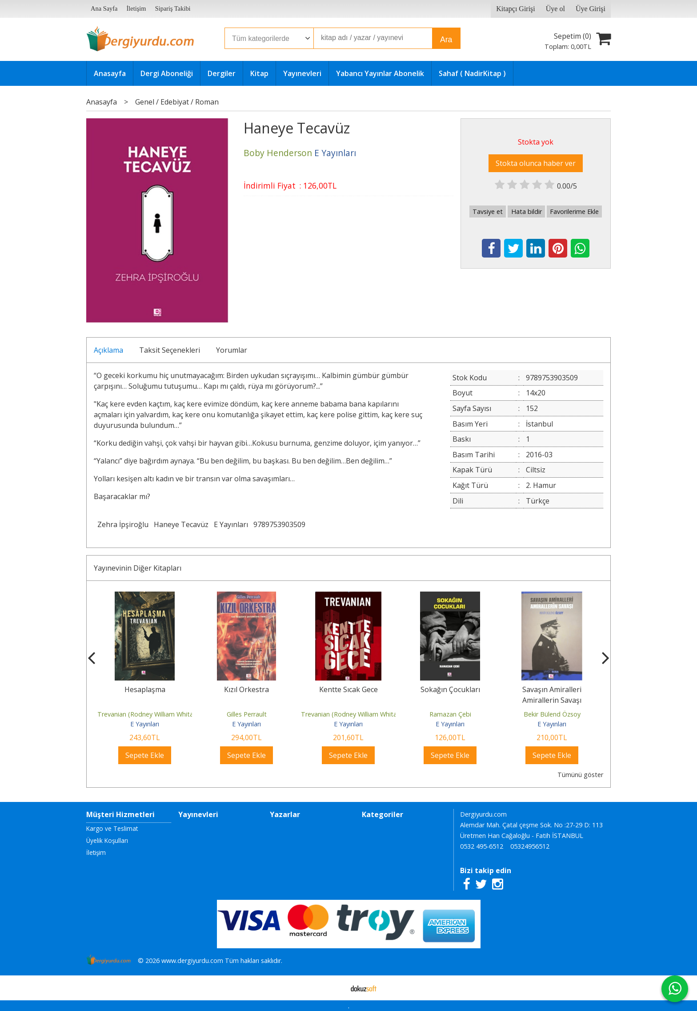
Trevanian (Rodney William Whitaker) (150, 714)
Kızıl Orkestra (246, 689)
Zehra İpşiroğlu (122, 524)
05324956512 (529, 846)
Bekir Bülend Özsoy (552, 714)
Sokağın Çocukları (450, 689)
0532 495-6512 (481, 846)
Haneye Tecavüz (181, 524)
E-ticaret (334, 988)
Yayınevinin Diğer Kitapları (137, 568)
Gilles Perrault (247, 714)
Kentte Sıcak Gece (348, 689)
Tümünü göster (580, 774)
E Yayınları (231, 524)
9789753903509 (279, 524)
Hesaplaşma (144, 689)
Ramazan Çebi (450, 714)
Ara (446, 39)
